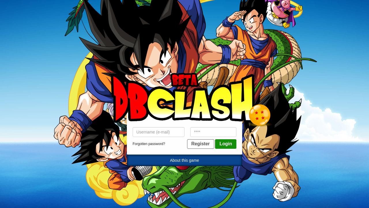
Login (225, 143)
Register (200, 143)
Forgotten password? (149, 144)
